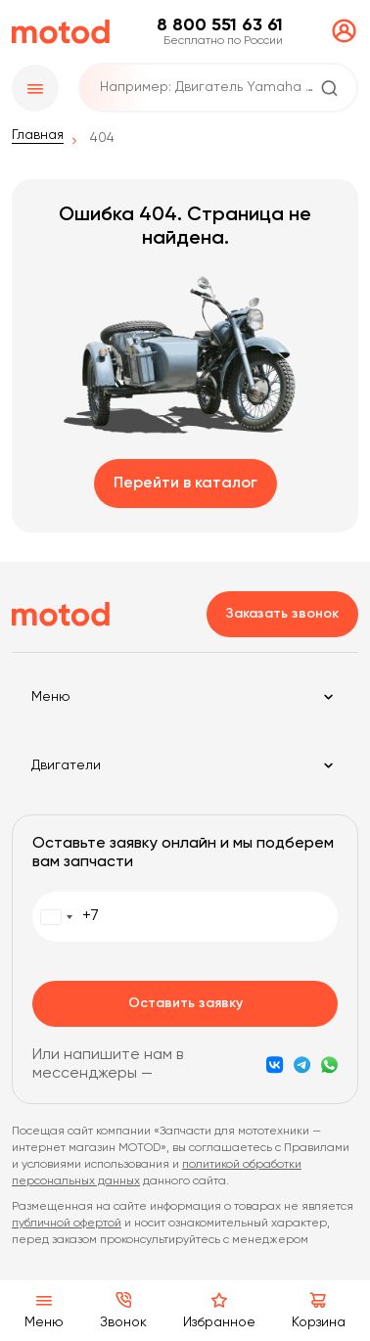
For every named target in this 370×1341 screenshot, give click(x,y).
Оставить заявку (185, 1003)
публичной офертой (66, 1223)
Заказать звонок (282, 614)
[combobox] (66, 917)
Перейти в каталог (185, 483)
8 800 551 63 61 (220, 25)
